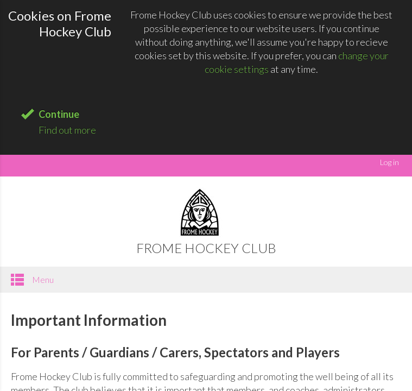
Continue (59, 114)
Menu (32, 279)
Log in (389, 162)
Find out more (67, 130)
